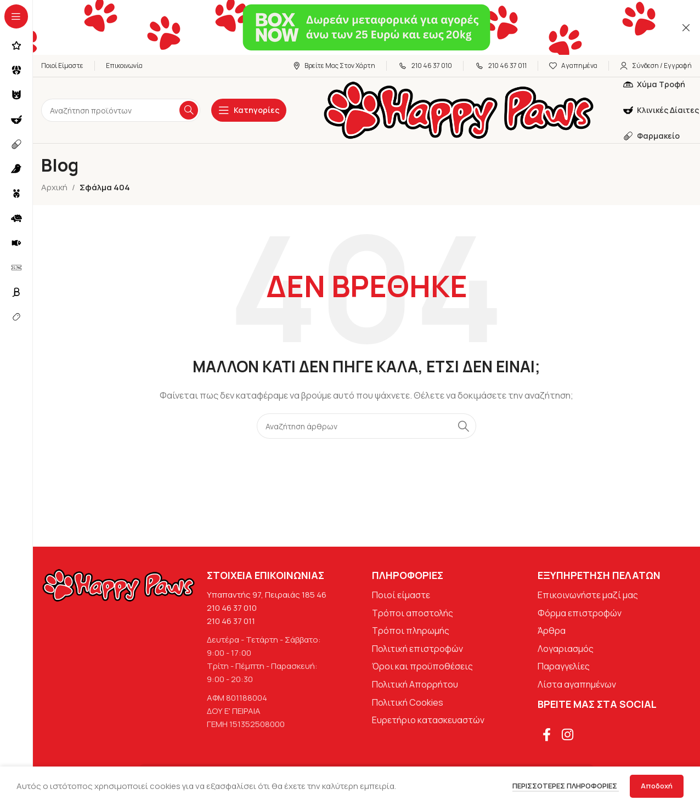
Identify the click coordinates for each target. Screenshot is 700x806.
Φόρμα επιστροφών (580, 613)
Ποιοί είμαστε (401, 595)
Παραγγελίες (564, 666)
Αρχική (54, 187)
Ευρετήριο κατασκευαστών (428, 720)
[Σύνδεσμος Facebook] (547, 735)
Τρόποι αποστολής (412, 613)
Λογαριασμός (566, 649)
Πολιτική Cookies (407, 702)
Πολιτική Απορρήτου (415, 684)
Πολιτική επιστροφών (417, 649)
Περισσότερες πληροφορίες (565, 786)
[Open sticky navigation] (249, 110)
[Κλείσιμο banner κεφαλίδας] (686, 27)
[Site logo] (458, 109)
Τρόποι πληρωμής (410, 631)
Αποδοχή (657, 786)
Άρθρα (552, 631)
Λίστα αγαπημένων (577, 684)
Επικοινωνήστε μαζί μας (588, 595)
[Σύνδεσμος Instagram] (568, 735)
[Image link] (118, 585)
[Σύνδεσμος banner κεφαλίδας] (350, 27)
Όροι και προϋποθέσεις (422, 666)
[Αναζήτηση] (120, 110)
